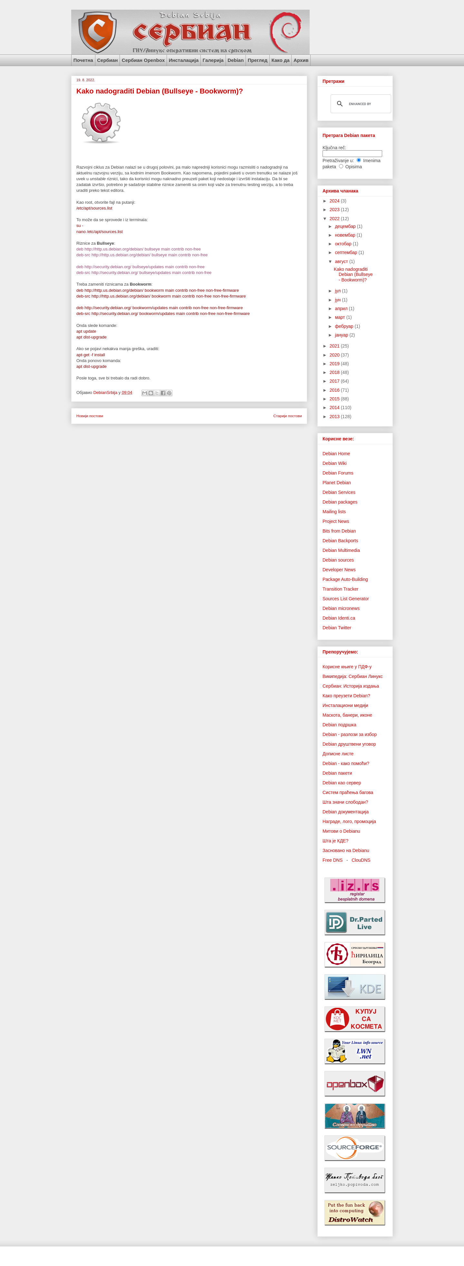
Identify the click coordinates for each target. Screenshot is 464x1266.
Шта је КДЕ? (335, 840)
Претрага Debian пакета (349, 135)
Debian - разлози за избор (350, 734)
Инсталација (184, 60)
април (342, 308)
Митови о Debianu (341, 831)
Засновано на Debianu (346, 850)
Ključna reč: (334, 147)
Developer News (339, 569)
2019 (335, 363)
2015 (335, 398)
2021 (335, 345)
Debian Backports (340, 540)
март (340, 317)
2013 (335, 416)
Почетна (83, 60)
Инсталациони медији (345, 705)
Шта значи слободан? (345, 802)
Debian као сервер (342, 782)
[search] (360, 104)
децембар (346, 226)
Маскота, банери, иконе (347, 715)
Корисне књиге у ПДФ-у (347, 666)
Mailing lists (334, 511)
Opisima (353, 166)
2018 (335, 372)
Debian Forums (338, 473)
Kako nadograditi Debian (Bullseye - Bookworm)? (159, 91)
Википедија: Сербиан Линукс (353, 676)
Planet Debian (337, 482)
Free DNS (333, 860)
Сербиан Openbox (143, 60)
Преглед (257, 60)
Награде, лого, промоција (349, 821)
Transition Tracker (341, 589)
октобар (344, 243)
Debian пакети (337, 773)
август (342, 261)
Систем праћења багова (348, 792)
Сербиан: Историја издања (351, 686)
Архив (301, 60)
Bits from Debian (339, 531)
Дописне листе (338, 753)
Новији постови (89, 416)
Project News (336, 521)
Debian (235, 60)
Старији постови (287, 416)
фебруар (344, 326)
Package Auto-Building (345, 579)
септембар (346, 252)
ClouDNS (361, 860)
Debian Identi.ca (339, 618)
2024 (335, 200)
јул (338, 290)
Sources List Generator (346, 598)
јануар (342, 335)
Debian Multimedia (341, 550)
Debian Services (339, 492)
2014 (335, 407)
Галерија (213, 60)
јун (338, 299)
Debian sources (338, 560)
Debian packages (340, 502)
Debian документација (346, 811)
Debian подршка (339, 724)
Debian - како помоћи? (346, 763)
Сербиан (107, 60)
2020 (335, 355)
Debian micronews (341, 608)
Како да (280, 60)
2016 (335, 390)
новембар (345, 235)
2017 (335, 381)
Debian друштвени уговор (349, 744)
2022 (335, 218)
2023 (335, 209)
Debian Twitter (337, 627)
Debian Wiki (335, 463)
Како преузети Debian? (346, 695)
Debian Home (336, 453)
